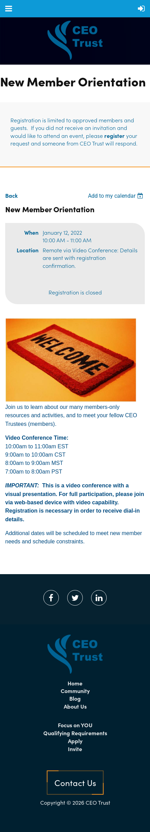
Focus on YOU (75, 725)
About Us (75, 706)
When (31, 232)
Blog (75, 698)
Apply (75, 741)
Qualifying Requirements (75, 733)
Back (11, 195)
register (114, 135)
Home (75, 683)
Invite (75, 748)
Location (27, 250)
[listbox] (116, 195)
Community (75, 690)
